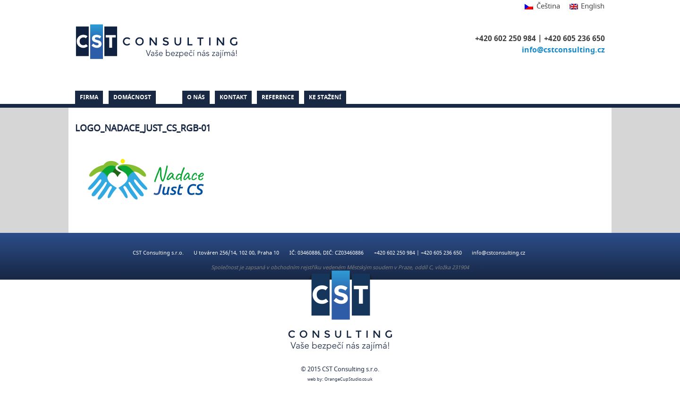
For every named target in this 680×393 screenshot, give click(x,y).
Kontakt (233, 97)
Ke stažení (325, 97)
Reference (278, 97)
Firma (89, 97)
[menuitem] (542, 6)
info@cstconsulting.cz (563, 50)
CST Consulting (158, 42)
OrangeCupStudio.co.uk (348, 379)
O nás (196, 97)
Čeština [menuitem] (548, 6)
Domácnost (132, 97)
